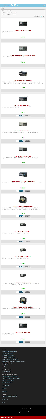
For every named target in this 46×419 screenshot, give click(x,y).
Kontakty (5, 366)
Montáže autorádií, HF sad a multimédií (11, 378)
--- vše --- (7, 10)
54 (13, 14)
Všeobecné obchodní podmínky (10, 351)
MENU (7, 5)
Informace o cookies (7, 363)
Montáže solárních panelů (8, 380)
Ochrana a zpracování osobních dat (10, 359)
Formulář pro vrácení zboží (9, 355)
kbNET (3, 402)
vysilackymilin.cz (28, 409)
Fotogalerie (4, 391)
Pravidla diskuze (6, 365)
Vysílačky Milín (5, 399)
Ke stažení (4, 388)
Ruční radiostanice (7, 371)
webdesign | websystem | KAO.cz (23, 412)
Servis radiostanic (6, 385)
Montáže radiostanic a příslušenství (10, 376)
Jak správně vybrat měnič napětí (10, 396)
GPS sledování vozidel (7, 382)
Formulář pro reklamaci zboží (9, 357)
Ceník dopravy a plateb (8, 353)
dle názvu (9, 12)
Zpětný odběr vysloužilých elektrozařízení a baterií (14, 361)
